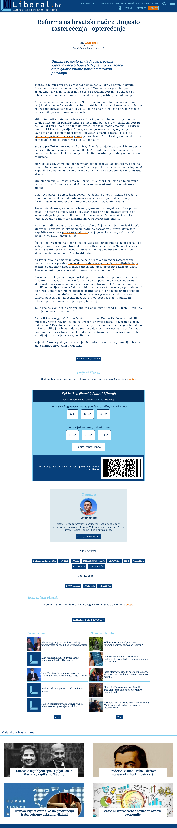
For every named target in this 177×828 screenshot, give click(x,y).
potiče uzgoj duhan (75, 232)
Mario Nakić (92, 43)
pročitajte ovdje (122, 95)
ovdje (131, 379)
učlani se (98, 399)
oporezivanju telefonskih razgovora (58, 136)
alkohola (89, 139)
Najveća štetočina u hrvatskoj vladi (106, 102)
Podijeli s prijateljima (88, 358)
